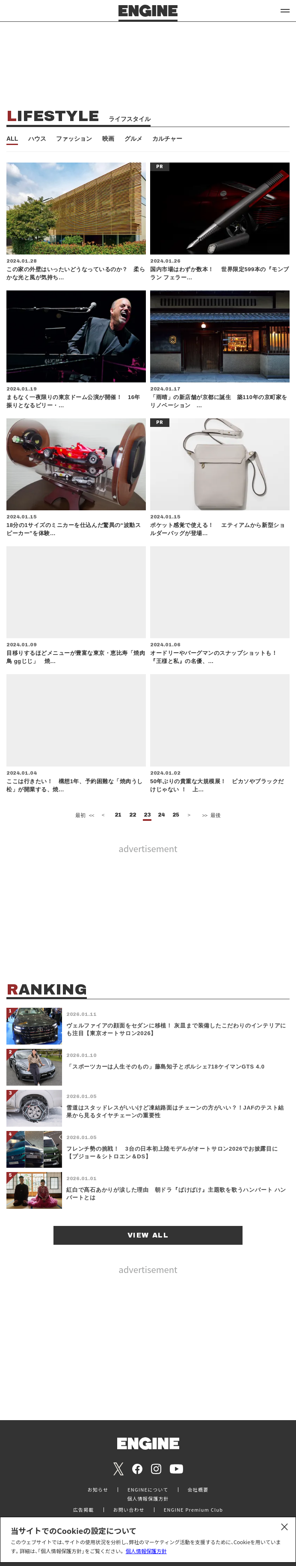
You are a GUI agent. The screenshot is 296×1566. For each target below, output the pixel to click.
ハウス (37, 139)
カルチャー (167, 139)
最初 (84, 815)
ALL (12, 139)
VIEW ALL (148, 1235)
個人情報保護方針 (146, 1550)
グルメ (133, 139)
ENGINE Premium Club (193, 1509)
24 (161, 815)
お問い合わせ (129, 1509)
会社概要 (198, 1489)
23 (147, 815)
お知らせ (98, 1489)
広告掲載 (83, 1509)
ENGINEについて (147, 1489)
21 (118, 815)
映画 (108, 139)
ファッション (74, 139)
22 (132, 815)
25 (175, 815)
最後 (211, 815)
